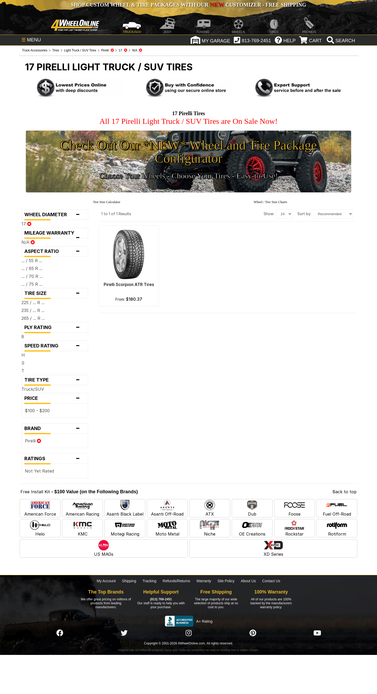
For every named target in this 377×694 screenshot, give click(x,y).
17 (26, 223)
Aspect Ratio (54, 251)
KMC (82, 528)
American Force (40, 508)
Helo (40, 528)
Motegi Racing (125, 528)
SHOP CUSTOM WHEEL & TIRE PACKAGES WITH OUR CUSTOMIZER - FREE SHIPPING (188, 5)
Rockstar (294, 528)
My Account (106, 581)
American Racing (82, 508)
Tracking (149, 581)
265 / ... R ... (33, 318)
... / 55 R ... (31, 260)
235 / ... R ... (33, 310)
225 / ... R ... (33, 302)
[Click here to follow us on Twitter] (124, 633)
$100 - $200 (37, 410)
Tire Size (54, 293)
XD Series (273, 548)
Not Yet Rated (39, 471)
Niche (209, 528)
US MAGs (103, 548)
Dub (252, 508)
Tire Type (54, 380)
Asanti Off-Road (167, 508)
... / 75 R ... (31, 284)
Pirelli (33, 440)
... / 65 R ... (31, 268)
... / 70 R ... (32, 276)
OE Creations (252, 528)
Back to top (344, 491)
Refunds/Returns (176, 581)
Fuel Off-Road (337, 508)
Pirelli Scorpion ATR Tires (129, 284)
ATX (209, 508)
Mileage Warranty (54, 234)
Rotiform (336, 528)
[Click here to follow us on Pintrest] (253, 633)
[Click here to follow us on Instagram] (188, 633)
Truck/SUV (32, 389)
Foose (294, 508)
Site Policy (225, 581)
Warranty (203, 581)
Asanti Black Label (125, 508)
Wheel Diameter (54, 214)
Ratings (54, 458)
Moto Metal (167, 528)
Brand (54, 428)
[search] (340, 40)
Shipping (129, 581)
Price (54, 398)
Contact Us (271, 581)
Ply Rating (54, 327)
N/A (28, 242)
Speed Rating (54, 346)
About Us (248, 581)
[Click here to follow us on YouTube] (317, 633)
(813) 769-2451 (161, 599)
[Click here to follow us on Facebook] (59, 633)
